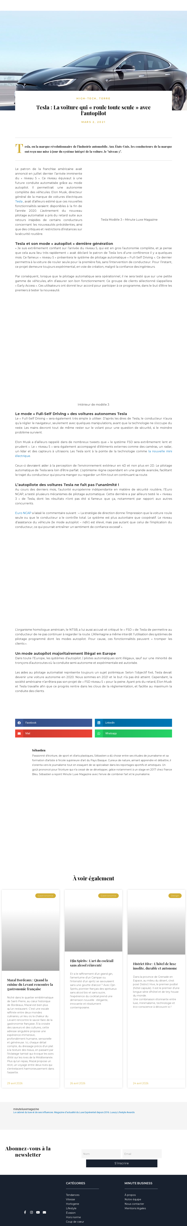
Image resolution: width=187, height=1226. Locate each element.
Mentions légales (135, 1197)
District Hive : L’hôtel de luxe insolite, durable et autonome (155, 966)
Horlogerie (72, 1192)
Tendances (72, 1183)
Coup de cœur (75, 1210)
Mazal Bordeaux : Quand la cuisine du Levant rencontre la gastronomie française (30, 984)
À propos (130, 1183)
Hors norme (73, 1206)
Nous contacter (134, 1192)
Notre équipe (133, 1188)
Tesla (18, 201)
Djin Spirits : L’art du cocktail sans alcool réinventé (91, 963)
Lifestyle (71, 1197)
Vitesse (70, 1188)
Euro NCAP (23, 513)
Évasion (71, 1201)
